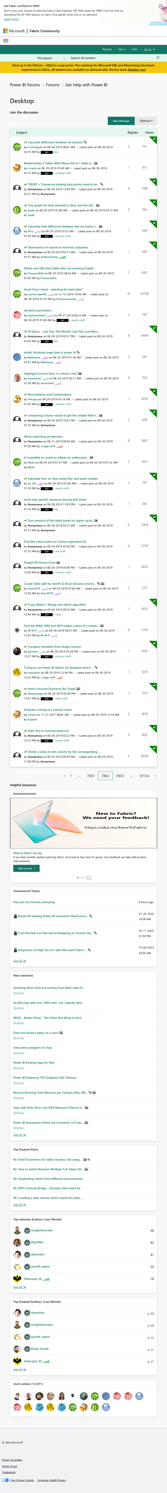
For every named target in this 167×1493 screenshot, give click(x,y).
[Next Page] (154, 775)
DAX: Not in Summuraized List (48, 731)
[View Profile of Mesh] (31, 462)
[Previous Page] (63, 775)
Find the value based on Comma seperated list (55, 541)
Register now (137, 69)
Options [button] (145, 121)
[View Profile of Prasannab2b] (36, 273)
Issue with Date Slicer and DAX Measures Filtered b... (49, 1107)
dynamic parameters (38, 310)
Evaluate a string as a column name (48, 710)
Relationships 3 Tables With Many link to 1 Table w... (59, 163)
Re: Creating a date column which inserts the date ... (48, 1198)
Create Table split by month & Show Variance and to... (60, 584)
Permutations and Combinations (49, 394)
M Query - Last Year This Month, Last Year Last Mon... (64, 331)
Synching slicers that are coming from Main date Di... (49, 988)
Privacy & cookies (12, 1459)
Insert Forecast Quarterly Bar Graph (52, 689)
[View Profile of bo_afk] (32, 483)
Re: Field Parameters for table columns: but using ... (48, 1159)
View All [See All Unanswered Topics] (19, 961)
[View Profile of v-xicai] (57, 614)
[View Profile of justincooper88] (37, 294)
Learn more (11, 19)
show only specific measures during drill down (55, 499)
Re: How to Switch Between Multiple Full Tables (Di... (49, 1169)
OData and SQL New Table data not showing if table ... (60, 268)
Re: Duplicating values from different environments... (49, 1179)
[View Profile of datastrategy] (35, 693)
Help (134, 49)
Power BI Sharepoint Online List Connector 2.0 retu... (49, 1122)
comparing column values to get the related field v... (63, 415)
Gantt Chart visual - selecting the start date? (53, 289)
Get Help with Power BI (86, 84)
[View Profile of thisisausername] (66, 299)
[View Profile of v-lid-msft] (59, 551)
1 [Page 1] (71, 775)
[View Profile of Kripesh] (32, 719)
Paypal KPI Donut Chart (40, 562)
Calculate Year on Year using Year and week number (63, 478)
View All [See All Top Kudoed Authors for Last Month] (19, 1369)
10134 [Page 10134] (144, 775)
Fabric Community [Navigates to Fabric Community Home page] (45, 30)
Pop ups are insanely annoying (34, 902)
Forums (52, 84)
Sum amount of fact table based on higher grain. (61, 520)
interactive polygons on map (32, 1047)
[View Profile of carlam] (32, 714)
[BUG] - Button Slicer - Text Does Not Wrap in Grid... (48, 1018)
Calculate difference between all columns (56, 142)
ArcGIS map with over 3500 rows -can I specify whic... (48, 1003)
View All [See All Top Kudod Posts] (19, 1204)
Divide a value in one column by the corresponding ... (64, 752)
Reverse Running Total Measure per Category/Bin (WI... (51, 1092)
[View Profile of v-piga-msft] (48, 446)
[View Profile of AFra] (30, 231)
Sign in (122, 49)
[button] (121, 121)
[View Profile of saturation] (34, 672)
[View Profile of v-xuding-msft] (62, 173)
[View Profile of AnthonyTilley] (49, 257)
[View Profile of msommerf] (34, 378)
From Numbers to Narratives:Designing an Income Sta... (56, 933)
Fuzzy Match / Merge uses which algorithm (57, 604)
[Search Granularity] (51, 58)
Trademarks (9, 1472)
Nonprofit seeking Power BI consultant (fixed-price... (53, 916)
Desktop (18, 993)
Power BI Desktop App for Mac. (34, 1062)
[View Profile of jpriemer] (33, 651)
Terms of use (9, 1466)
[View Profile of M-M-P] (32, 630)
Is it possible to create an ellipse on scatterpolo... (57, 457)
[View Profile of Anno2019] (34, 588)
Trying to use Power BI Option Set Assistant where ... (59, 667)
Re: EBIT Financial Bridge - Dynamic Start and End (46, 1188)
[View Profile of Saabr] (31, 210)
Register (107, 49)
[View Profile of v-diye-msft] (60, 698)
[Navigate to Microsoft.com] (14, 31)
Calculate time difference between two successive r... (63, 226)
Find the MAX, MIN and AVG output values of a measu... (62, 626)
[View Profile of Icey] (55, 509)
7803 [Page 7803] (120, 775)
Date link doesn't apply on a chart (36, 1033)
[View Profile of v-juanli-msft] (77, 320)
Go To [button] (147, 49)
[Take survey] (26, 868)
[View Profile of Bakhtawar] (34, 357)
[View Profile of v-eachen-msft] (62, 404)
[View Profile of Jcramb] (32, 168)
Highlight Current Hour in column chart (51, 373)
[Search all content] (115, 58)
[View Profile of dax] (55, 152)
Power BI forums (25, 84)
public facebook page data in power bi (50, 352)
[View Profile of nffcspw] (33, 399)
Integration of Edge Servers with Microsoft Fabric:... (53, 950)
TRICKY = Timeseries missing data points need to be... (64, 184)
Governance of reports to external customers (58, 247)
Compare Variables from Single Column (54, 647)
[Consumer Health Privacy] (51, 1480)
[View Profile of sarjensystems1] (37, 315)
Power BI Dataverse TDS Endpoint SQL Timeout (44, 1077)
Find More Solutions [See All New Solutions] (19, 1135)
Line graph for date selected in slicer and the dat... (62, 205)
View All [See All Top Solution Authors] (19, 1287)
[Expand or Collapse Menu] (5, 41)
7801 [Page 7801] (91, 775)
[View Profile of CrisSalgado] (35, 147)
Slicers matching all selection (43, 436)
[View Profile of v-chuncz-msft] (62, 236)
